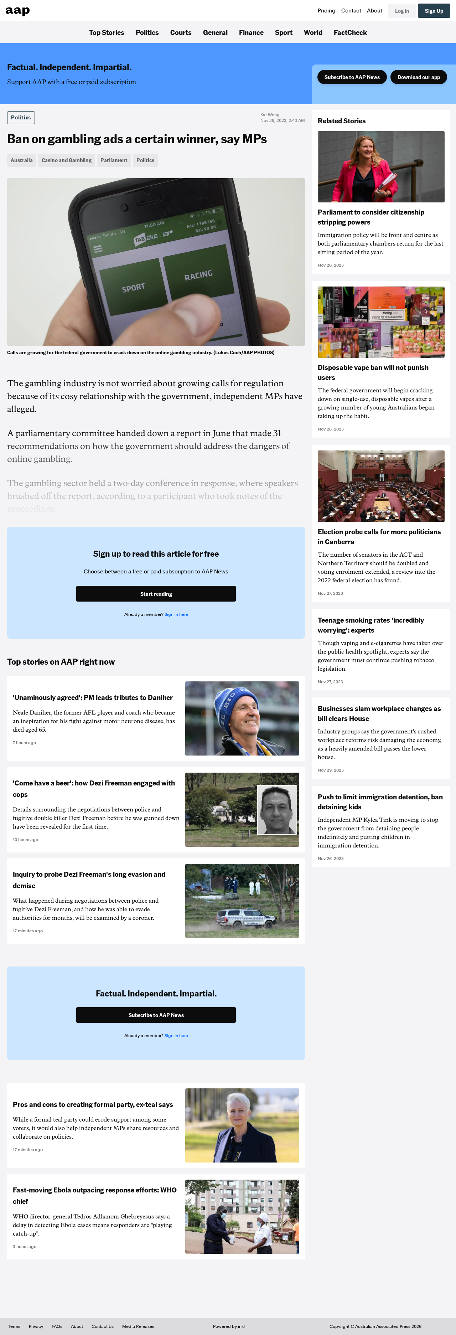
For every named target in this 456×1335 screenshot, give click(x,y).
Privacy (36, 1326)
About (374, 10)
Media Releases (138, 1326)
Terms (14, 1326)
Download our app (419, 77)
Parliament (114, 160)
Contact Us (103, 1326)
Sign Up (434, 10)
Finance (251, 32)
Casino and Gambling (67, 160)
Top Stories (106, 32)
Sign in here (176, 614)
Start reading (156, 593)
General (215, 32)
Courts (181, 32)
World (313, 32)
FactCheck (350, 32)
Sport (283, 32)
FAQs (57, 1326)
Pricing (327, 10)
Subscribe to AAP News (352, 77)
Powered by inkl (229, 1326)
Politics (147, 32)
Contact (351, 10)
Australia (22, 160)
